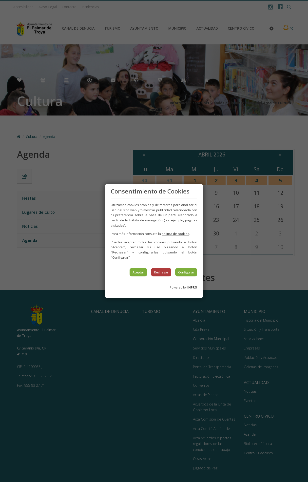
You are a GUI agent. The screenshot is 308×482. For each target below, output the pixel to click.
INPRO (192, 287)
